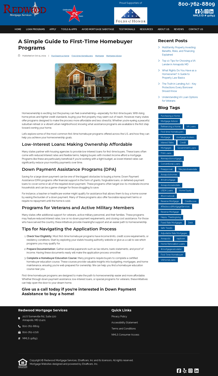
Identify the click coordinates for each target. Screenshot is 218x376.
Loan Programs (35, 29)
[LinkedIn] (211, 11)
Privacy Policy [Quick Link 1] (119, 316)
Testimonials (127, 29)
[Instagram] (206, 11)
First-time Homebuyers (82, 55)
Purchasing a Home (60, 55)
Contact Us (196, 29)
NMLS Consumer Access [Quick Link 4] (125, 334)
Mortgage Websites (41, 364)
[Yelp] (202, 11)
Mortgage (99, 55)
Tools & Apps (69, 29)
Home (18, 29)
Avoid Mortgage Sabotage (98, 29)
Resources (146, 29)
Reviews (179, 29)
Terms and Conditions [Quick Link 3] (123, 328)
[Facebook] (197, 11)
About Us (163, 29)
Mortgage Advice (114, 55)
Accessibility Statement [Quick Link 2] (124, 322)
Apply (53, 29)
